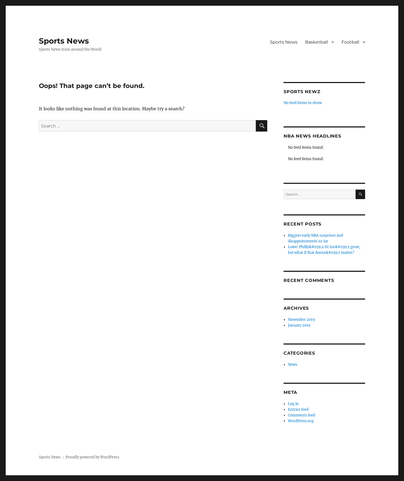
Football (350, 42)
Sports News (64, 40)
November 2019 (301, 319)
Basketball (316, 42)
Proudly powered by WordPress (92, 457)
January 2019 (299, 325)
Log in (293, 403)
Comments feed (301, 415)
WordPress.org (301, 421)
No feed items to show (303, 103)
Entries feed (298, 409)
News (292, 364)
